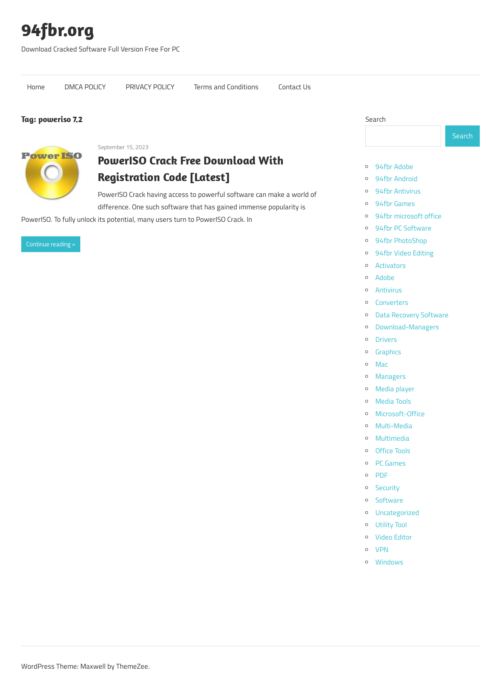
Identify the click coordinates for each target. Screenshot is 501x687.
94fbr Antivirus (398, 191)
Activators (390, 265)
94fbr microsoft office (408, 216)
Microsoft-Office (400, 413)
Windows (389, 562)
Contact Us (294, 86)
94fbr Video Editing (404, 253)
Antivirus (388, 290)
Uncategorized (397, 512)
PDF (381, 475)
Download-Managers (407, 326)
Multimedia (392, 438)
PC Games (390, 463)
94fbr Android (396, 178)
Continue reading (48, 244)
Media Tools (393, 401)
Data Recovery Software (412, 314)
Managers (390, 376)
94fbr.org (57, 29)
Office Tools (392, 450)
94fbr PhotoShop (401, 240)
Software (389, 500)
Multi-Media (393, 425)
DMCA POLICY (85, 86)
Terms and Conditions (226, 86)
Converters (391, 302)
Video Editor (393, 537)
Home (36, 86)
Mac (381, 364)
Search (375, 119)
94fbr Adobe (394, 166)
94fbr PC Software (403, 228)
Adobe (384, 277)
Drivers (386, 339)
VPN (381, 549)
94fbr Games (395, 203)
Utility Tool (391, 524)
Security (387, 487)
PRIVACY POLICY (150, 86)
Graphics (388, 351)
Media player (394, 388)
